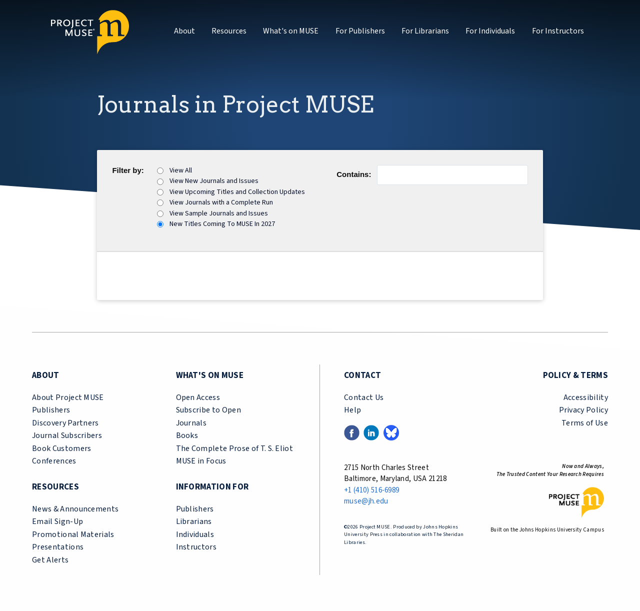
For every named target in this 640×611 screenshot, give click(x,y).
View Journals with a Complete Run (221, 203)
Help (352, 410)
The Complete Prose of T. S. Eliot (235, 448)
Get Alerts (50, 560)
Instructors (196, 547)
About (184, 31)
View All (181, 171)
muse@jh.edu (366, 501)
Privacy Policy (583, 410)
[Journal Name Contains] (452, 175)
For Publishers (360, 31)
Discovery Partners (65, 423)
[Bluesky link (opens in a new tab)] (391, 432)
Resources (229, 31)
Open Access (198, 397)
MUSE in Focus (201, 461)
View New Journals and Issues (214, 181)
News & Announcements (75, 509)
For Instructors (558, 31)
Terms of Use (585, 423)
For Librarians (425, 31)
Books (187, 435)
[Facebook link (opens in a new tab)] (352, 432)
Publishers (51, 410)
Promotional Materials (73, 534)
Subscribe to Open (208, 410)
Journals (191, 423)
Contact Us (364, 397)
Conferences (54, 461)
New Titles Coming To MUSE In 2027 (222, 224)
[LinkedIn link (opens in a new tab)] (371, 432)
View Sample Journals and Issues (219, 213)
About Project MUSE (68, 397)
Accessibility (586, 397)
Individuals (195, 534)
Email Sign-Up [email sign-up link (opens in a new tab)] (57, 521)
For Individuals (490, 31)
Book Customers (61, 448)
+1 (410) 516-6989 (371, 490)
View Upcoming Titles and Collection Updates (237, 192)
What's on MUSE (290, 31)
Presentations (58, 547)
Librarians (194, 521)
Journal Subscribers (67, 435)
